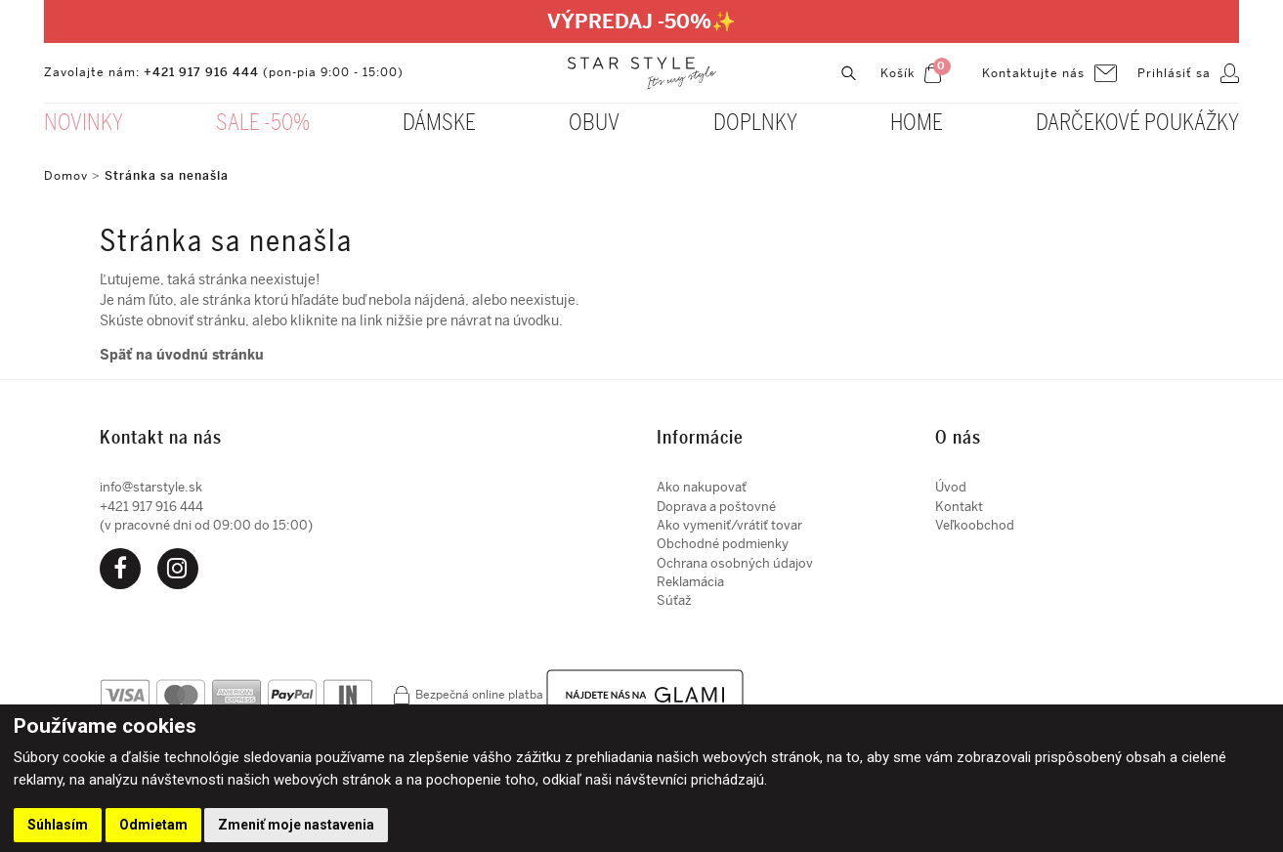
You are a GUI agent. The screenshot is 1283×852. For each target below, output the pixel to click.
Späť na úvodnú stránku (182, 355)
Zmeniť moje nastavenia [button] (296, 824)
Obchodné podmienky (723, 543)
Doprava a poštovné (716, 506)
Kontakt (959, 506)
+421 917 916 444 (201, 72)
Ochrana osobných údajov (735, 563)
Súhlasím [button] (57, 824)
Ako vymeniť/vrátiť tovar (729, 525)
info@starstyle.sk (151, 487)
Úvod (950, 487)
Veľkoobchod (974, 525)
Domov (66, 176)
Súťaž (674, 600)
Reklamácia (690, 582)
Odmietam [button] (153, 824)
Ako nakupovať (702, 487)
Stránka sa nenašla (167, 176)
